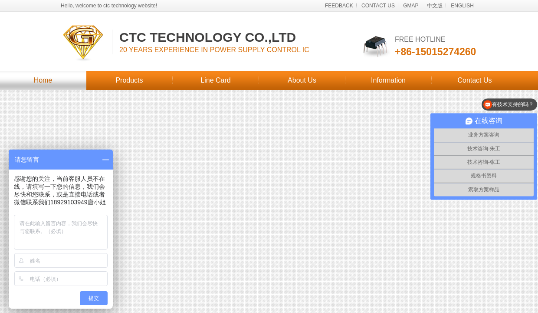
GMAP (410, 6)
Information (388, 80)
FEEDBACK (339, 6)
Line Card (215, 80)
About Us (302, 80)
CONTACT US (378, 6)
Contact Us (474, 80)
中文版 (435, 6)
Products (129, 80)
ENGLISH (462, 6)
